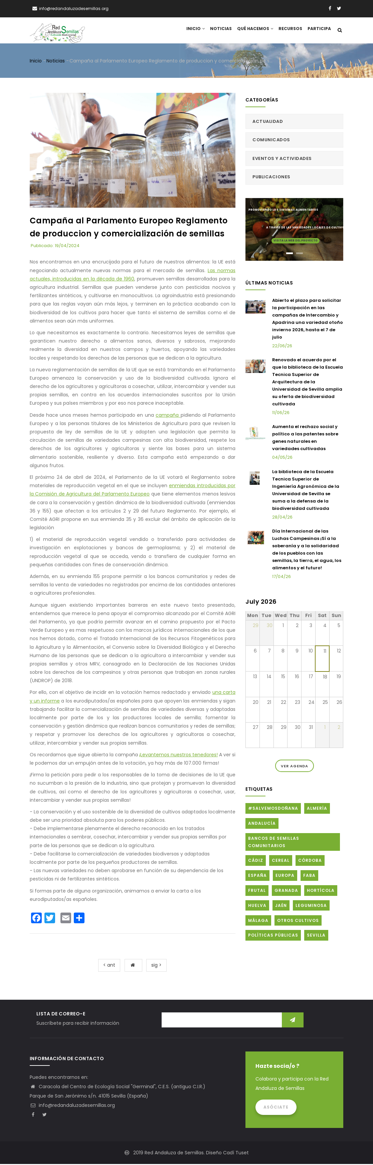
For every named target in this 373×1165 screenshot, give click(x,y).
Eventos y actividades (282, 159)
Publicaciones (271, 178)
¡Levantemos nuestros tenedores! (178, 755)
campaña (168, 416)
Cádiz (255, 861)
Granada (286, 892)
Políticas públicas (273, 936)
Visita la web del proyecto (295, 241)
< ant (109, 966)
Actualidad (267, 123)
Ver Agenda (294, 767)
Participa (319, 31)
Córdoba (310, 861)
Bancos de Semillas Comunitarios (273, 843)
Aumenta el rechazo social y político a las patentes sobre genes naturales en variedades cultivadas (305, 439)
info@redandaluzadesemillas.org (72, 1106)
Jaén (281, 906)
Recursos (289, 31)
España (257, 877)
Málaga (258, 921)
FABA (309, 877)
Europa (285, 877)
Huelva (257, 906)
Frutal (257, 892)
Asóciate (276, 1108)
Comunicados (271, 141)
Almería (317, 809)
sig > (156, 966)
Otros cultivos (298, 921)
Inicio (193, 31)
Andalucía (262, 824)
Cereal (281, 861)
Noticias (219, 31)
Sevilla (316, 936)
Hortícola (321, 892)
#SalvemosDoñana (273, 809)
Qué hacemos (253, 31)
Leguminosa (311, 906)
